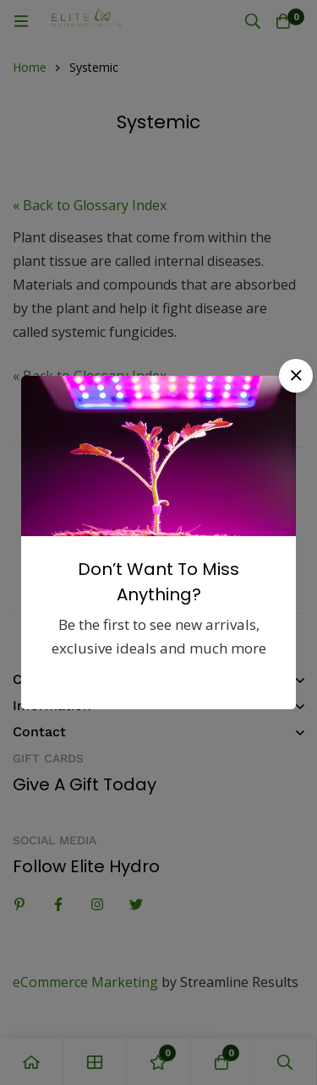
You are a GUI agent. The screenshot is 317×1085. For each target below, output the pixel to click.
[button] (296, 376)
